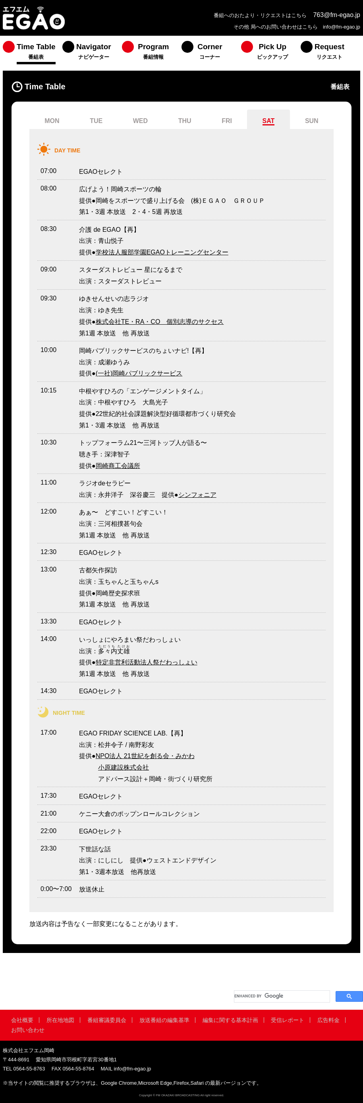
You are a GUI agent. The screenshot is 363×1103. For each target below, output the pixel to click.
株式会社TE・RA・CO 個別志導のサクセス (160, 321)
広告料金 (328, 1020)
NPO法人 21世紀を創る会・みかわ (145, 756)
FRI (227, 120)
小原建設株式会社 (123, 767)
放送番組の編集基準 (164, 1020)
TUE (96, 120)
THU (184, 120)
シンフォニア (197, 494)
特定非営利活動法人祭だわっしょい (146, 662)
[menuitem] (32, 53)
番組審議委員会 (106, 1020)
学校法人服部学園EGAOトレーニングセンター (162, 252)
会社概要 (22, 1020)
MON (51, 120)
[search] (281, 996)
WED (140, 120)
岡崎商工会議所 (118, 465)
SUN (312, 120)
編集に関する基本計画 (230, 1020)
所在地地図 (60, 1020)
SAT (269, 120)
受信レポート (287, 1020)
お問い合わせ (27, 1030)
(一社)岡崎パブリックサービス (139, 373)
